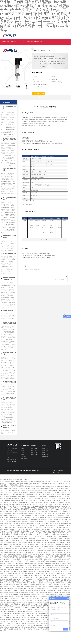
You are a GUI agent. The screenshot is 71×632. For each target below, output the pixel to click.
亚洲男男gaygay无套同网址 (38, 508)
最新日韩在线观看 (5, 529)
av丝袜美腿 (43, 538)
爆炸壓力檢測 (7, 290)
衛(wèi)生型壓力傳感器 (6, 419)
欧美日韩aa (43, 536)
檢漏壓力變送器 (9, 119)
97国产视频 (16, 508)
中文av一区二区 (32, 515)
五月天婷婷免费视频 (51, 590)
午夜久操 (9, 611)
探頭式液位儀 (4, 148)
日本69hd (5, 621)
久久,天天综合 (37, 548)
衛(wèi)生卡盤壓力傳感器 (7, 402)
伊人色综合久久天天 (60, 594)
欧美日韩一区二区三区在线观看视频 (12, 511)
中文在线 (47, 567)
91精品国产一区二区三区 (14, 515)
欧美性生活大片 (57, 596)
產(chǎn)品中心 (25, 445)
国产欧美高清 (26, 588)
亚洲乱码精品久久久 (18, 608)
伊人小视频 (37, 561)
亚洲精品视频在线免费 (29, 556)
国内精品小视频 (29, 567)
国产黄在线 (31, 519)
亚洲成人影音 (20, 521)
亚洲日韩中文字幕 (42, 511)
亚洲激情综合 (5, 548)
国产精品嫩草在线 (39, 567)
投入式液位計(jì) (9, 147)
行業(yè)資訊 (34, 450)
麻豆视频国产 (38, 529)
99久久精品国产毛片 (61, 502)
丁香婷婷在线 (58, 546)
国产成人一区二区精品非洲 (44, 510)
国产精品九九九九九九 (25, 623)
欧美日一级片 (31, 552)
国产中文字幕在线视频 (48, 546)
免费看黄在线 (7, 554)
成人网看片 (35, 531)
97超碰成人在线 (4, 538)
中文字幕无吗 (48, 488)
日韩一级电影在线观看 (61, 565)
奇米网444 (64, 494)
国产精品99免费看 (9, 506)
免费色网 (30, 521)
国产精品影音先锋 (11, 521)
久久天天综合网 (43, 592)
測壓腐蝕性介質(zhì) (10, 367)
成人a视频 (43, 586)
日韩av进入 (38, 533)
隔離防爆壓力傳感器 (9, 347)
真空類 (22, 452)
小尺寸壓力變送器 (5, 313)
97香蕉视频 (52, 521)
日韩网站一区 (8, 540)
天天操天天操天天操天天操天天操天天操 (37, 490)
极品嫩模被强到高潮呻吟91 (9, 619)
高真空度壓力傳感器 (6, 271)
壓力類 (22, 448)
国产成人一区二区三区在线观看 (54, 581)
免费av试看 (48, 560)
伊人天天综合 (12, 621)
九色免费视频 (43, 504)
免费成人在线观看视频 (10, 581)
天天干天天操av (23, 560)
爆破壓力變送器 (8, 300)
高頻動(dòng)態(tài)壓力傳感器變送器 (9, 278)
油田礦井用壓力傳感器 (6, 395)
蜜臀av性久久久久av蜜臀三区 (28, 627)
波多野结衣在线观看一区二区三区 (61, 556)
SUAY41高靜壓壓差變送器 (7, 134)
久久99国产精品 (13, 517)
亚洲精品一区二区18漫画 (53, 515)
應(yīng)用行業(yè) (46, 450)
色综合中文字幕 (14, 529)
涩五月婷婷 (35, 544)
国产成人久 (49, 621)
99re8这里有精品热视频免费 (35, 615)
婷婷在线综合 (33, 550)
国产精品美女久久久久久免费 (16, 606)
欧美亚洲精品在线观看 (28, 579)
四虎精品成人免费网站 (64, 588)
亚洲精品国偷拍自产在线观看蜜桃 (20, 494)
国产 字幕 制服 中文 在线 (43, 571)
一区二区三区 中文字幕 (26, 531)
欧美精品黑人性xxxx (37, 492)
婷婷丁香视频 (59, 544)
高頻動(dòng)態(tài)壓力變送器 (32, 41)
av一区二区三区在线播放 (63, 500)
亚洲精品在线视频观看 (54, 531)
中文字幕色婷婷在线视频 (30, 513)
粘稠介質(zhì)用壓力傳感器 (7, 409)
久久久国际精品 (20, 523)
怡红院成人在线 (17, 579)
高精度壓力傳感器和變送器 (47, 56)
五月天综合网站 (21, 619)
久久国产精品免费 (26, 629)
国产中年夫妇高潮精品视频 (51, 523)
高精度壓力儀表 (59, 270)
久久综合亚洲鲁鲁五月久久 (55, 490)
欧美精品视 (19, 584)
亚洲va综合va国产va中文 (45, 596)
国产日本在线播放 (20, 533)
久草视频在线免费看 (35, 546)
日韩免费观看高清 (50, 594)
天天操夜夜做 (23, 598)
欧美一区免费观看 (35, 588)
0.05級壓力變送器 (10, 174)
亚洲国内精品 (58, 494)
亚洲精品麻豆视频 (42, 563)
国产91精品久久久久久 (7, 546)
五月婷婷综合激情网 (29, 586)
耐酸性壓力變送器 (9, 363)
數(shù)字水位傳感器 (6, 202)
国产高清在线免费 (23, 519)
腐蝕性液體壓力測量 (6, 368)
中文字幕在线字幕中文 (34, 554)
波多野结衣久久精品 (52, 536)
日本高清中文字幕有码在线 (7, 533)
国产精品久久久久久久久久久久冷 (47, 502)
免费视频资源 (43, 525)
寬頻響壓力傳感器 (5, 307)
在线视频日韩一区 (50, 544)
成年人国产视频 (56, 583)
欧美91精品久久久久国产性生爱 (39, 604)
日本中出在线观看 (5, 502)
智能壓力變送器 (7, 226)
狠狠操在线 (7, 536)
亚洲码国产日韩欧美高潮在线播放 (31, 584)
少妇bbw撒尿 (38, 519)
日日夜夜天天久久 (26, 609)
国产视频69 (47, 625)
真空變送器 (3, 264)
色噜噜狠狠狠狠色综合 (64, 560)
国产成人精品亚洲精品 (14, 609)
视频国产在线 (16, 540)
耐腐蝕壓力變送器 (10, 375)
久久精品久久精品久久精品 (59, 558)
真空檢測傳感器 (9, 261)
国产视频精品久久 (30, 523)
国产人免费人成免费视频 (6, 571)
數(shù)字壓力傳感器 (9, 229)
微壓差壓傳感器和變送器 (9, 107)
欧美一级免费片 (38, 521)
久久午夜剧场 (22, 490)
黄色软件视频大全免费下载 (48, 573)
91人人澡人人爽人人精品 (44, 513)
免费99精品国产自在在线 (42, 487)
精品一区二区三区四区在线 (30, 502)
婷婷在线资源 (13, 548)
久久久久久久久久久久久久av (48, 554)
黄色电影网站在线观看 (29, 569)
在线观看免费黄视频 (13, 550)
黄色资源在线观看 (65, 511)
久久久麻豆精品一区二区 (63, 527)
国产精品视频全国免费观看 (54, 550)
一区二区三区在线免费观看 (17, 487)
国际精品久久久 (39, 569)
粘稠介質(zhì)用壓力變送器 (7, 407)
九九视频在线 (39, 542)
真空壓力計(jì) (4, 263)
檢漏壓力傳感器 (4, 121)
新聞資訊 (33, 445)
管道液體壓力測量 (5, 326)
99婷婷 (34, 629)
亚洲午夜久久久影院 (5, 513)
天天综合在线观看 (37, 611)
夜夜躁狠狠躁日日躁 (25, 536)
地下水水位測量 (7, 155)
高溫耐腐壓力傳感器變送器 (9, 353)
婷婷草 (50, 563)
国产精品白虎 (36, 602)
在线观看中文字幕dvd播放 (19, 594)
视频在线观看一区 (17, 556)
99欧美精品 (31, 560)
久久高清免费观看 (47, 533)
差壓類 (22, 454)
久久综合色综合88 (40, 556)
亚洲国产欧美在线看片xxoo (59, 563)
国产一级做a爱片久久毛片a (51, 569)
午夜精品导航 (54, 496)
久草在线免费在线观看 (33, 594)
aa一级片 (67, 521)
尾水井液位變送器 (5, 152)
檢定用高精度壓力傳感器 (7, 178)
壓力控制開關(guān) (5, 430)
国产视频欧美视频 (46, 602)
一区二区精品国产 (60, 525)
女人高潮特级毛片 (5, 627)
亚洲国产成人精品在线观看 (34, 498)
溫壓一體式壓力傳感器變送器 (9, 236)
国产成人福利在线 (22, 617)
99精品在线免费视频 (15, 558)
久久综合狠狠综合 (30, 533)
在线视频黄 (9, 498)
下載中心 (44, 452)
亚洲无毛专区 (47, 615)
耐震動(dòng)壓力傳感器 (9, 393)
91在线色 (16, 623)
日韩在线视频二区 (42, 515)
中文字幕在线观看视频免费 (31, 621)
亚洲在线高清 (29, 548)
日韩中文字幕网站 (24, 550)
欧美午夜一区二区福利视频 (26, 529)
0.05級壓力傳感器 (5, 179)
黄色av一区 (30, 598)
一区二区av (44, 609)
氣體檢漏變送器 (4, 111)
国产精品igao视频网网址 (16, 586)
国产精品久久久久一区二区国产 (48, 500)
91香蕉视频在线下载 (30, 487)
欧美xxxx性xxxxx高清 (19, 573)
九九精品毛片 (40, 583)
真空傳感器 (10, 264)
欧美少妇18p (50, 494)
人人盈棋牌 (54, 560)
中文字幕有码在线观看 (52, 575)
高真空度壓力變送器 (9, 269)
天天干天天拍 (62, 496)
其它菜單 (44, 445)
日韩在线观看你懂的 (53, 592)
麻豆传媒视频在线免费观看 (53, 586)
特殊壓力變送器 (8, 360)
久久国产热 (29, 619)
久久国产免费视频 (57, 510)
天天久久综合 (23, 498)
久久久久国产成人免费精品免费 (24, 625)
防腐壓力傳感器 (8, 372)
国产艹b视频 (12, 527)
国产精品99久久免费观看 (28, 558)
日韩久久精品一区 (14, 492)
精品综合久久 (12, 592)
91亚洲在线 (64, 583)
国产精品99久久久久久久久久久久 (58, 577)
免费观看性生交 (31, 527)
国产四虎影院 (43, 613)
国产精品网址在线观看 (51, 535)
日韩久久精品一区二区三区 (32, 525)
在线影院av (28, 613)
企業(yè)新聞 (34, 448)
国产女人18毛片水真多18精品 (28, 571)
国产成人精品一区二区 (25, 492)
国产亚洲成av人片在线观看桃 (57, 548)
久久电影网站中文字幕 (9, 625)
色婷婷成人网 (66, 544)
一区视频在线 (10, 525)
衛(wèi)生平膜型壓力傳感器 (9, 398)
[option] (9, 85)
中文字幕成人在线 (19, 525)
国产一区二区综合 (36, 609)
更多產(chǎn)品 (34, 454)
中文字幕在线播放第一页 (59, 538)
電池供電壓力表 (9, 432)
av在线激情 (28, 573)
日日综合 (43, 584)
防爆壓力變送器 (4, 349)
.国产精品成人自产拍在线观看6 (49, 561)
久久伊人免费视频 (56, 513)
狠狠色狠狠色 (39, 527)
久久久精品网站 (36, 573)
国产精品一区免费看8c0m (39, 590)
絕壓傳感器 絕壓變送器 (6, 256)
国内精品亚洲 (20, 592)
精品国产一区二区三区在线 (59, 533)
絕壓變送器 (3, 173)
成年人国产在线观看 (39, 579)
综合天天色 (40, 550)
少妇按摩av (61, 523)
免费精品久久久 (29, 581)
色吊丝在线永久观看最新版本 (8, 500)
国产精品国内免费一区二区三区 (8, 561)
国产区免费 (39, 496)
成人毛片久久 (17, 546)
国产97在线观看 (50, 508)
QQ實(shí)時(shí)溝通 (39, 94)
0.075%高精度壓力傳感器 (32, 270)
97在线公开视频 (14, 598)
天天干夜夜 (53, 487)
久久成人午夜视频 (16, 602)
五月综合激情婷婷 (65, 531)
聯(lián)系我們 (45, 456)
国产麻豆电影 (22, 565)
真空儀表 (12, 263)
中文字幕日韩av (29, 596)
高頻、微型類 (24, 456)
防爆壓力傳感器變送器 (9, 323)
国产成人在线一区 (39, 560)
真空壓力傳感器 (21, 41)
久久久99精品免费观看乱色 (16, 544)
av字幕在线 (42, 621)
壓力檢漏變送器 (4, 117)
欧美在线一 (7, 560)
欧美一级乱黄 (35, 613)
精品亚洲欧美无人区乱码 (31, 592)
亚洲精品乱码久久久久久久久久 (54, 579)
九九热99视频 (41, 575)
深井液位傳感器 (10, 150)
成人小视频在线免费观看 (8, 542)
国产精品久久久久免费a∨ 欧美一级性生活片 (27, 500)
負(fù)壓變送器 (4, 266)
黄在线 (20, 517)
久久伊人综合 (26, 517)
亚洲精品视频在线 (58, 517)
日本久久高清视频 (5, 558)
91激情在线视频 (18, 588)
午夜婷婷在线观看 (11, 510)
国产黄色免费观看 (10, 584)
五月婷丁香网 (27, 538)
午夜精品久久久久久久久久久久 (38, 494)
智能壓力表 (3, 433)
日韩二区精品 (47, 492)
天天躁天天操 (48, 583)
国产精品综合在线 (50, 506)
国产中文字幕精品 (47, 519)
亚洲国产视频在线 (5, 598)
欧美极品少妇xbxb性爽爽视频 (43, 558)
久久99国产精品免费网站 (64, 542)
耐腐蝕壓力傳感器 (5, 377)
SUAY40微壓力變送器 (8, 131)
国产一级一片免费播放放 (18, 611)
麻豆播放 (63, 586)
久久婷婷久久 (49, 517)
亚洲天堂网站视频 (40, 552)
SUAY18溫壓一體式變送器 (7, 250)
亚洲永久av (65, 506)
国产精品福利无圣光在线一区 (43, 606)
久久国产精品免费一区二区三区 (50, 529)
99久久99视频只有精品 (40, 581)
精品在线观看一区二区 (61, 552)
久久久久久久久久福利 (42, 629)
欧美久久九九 (32, 535)
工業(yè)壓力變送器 (8, 339)
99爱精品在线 (3, 550)
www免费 (55, 488)
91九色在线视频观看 (24, 508)
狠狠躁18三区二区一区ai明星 (19, 554)
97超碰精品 (11, 596)
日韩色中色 (3, 611)
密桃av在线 (5, 609)
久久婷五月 (58, 506)
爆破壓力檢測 (10, 287)
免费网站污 (20, 561)
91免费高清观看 (63, 571)
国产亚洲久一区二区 (29, 606)
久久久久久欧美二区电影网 (37, 517)
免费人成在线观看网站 (62, 554)
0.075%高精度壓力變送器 (7, 189)
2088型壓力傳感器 (5, 336)
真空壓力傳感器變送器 (9, 253)
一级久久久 (49, 538)
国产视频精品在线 (14, 504)
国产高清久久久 (15, 536)
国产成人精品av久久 (38, 625)
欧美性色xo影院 (35, 536)
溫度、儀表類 (24, 458)
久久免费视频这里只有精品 (9, 617)
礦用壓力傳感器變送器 (9, 382)
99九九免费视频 (50, 552)
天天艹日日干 (14, 560)
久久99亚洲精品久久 (19, 567)
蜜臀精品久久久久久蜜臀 (30, 575)
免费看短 (36, 596)
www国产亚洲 (45, 548)
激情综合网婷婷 (28, 577)
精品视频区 (19, 542)
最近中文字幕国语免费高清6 (54, 584)
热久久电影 (49, 556)
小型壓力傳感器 (7, 316)
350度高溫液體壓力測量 (9, 379)
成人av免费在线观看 (64, 569)
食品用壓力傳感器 (8, 414)
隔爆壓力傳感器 (8, 342)
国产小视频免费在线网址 (47, 600)
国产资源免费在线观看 (16, 502)
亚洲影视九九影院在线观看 (16, 538)
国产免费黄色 (51, 525)
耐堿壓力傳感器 (4, 365)
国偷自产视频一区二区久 (17, 577)
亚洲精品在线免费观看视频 (32, 608)
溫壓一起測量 (7, 245)
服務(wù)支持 (45, 454)
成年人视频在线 (4, 544)
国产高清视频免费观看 (23, 510)
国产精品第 (42, 544)
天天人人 (42, 594)
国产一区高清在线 (47, 619)
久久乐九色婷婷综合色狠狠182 (23, 506)
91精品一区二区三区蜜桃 (38, 488)
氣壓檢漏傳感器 (9, 116)
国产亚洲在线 (60, 504)
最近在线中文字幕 (62, 535)
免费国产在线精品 (61, 573)
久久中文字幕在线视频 (19, 590)
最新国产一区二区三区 (48, 611)
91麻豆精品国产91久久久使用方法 (18, 552)
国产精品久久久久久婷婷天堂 (50, 498)
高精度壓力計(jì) (7, 186)
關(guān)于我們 (45, 448)
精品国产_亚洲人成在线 (28, 542)
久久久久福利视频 (15, 627)
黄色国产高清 (54, 567)
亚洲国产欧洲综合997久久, (43, 540)
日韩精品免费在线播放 (64, 536)
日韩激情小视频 (25, 546)
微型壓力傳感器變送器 (9, 310)
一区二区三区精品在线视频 (43, 627)
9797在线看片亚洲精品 (12, 490)
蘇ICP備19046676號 (35, 470)
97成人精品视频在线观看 (38, 506)
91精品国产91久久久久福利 (41, 598)
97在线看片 (40, 565)
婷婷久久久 (12, 523)
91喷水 (22, 540)
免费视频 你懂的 (9, 567)
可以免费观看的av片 (48, 565)
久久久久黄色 (65, 596)
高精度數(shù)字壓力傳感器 (7, 176)
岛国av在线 (35, 623)
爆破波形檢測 (4, 289)
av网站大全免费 (10, 583)
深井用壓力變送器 (5, 385)
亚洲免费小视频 (52, 504)
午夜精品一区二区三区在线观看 (49, 588)
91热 (45, 550)
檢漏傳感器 (6, 114)
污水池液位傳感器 (8, 165)
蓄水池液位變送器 (8, 158)
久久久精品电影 (54, 571)
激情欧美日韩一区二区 (64, 498)
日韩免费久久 (27, 544)
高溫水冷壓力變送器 (6, 357)
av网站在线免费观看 (32, 617)
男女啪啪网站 (33, 511)
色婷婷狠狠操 (14, 496)
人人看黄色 (11, 613)
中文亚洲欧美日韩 (25, 604)
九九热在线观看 (15, 615)
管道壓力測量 (9, 327)
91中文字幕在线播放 (14, 604)
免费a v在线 (62, 592)
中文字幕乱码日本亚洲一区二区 (19, 535)
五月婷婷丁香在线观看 (17, 513)
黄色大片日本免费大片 (63, 487)
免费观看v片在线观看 (12, 565)
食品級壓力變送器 (5, 411)
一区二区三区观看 (28, 561)
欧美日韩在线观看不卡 (54, 511)
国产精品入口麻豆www (56, 540)
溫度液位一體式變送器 (6, 240)
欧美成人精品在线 (26, 488)
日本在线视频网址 (34, 504)
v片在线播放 (15, 498)
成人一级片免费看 (31, 565)
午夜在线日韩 (21, 548)
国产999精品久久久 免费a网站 (22, 563)
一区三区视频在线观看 (21, 583)
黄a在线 (46, 542)
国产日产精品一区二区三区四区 (15, 575)
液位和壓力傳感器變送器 (9, 139)
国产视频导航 (52, 527)
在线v (26, 521)
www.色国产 (28, 590)
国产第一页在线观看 (29, 540)
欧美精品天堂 (35, 538)
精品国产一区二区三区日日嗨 (41, 577)
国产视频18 (34, 563)
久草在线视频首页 (19, 596)
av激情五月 (43, 608)
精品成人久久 (40, 535)
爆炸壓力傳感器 (4, 282)
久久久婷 (46, 527)
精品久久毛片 (24, 615)
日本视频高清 (33, 510)
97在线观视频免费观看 (10, 600)
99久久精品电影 (31, 583)
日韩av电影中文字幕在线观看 (14, 569)
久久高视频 (29, 611)
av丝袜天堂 (10, 608)
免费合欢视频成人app (15, 488)
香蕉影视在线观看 (21, 527)
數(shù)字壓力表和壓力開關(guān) (9, 426)
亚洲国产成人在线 (64, 519)
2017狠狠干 (14, 519)
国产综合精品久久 (37, 619)
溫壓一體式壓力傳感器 (45, 41)
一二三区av (46, 521)
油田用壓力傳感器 (8, 388)
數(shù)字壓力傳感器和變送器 (9, 198)
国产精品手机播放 (31, 496)
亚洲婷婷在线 (62, 567)
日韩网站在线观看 (62, 590)
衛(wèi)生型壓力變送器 (9, 417)
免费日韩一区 (42, 623)
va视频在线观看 (52, 542)
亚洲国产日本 (46, 496)
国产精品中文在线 (59, 508)
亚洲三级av (24, 515)
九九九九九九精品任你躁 (57, 492)
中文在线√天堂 (39, 523)
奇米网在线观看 (4, 523)
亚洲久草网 (17, 571)
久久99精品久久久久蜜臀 (6, 629)
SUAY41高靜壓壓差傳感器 (7, 136)
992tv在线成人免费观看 (13, 531)
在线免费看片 (17, 629)
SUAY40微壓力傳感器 (6, 132)
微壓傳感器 (13, 41)
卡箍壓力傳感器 (4, 404)
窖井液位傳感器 (8, 162)
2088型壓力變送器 (8, 334)
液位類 (22, 450)
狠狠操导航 (26, 511)
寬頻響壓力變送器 (9, 305)
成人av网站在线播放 (27, 602)
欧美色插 (37, 586)
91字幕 (67, 548)
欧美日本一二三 (60, 521)
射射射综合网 (20, 581)
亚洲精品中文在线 (19, 613)
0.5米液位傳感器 (5, 143)
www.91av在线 (22, 496)
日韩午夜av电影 (8, 573)
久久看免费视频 (43, 531)
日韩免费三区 (10, 563)
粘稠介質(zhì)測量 (11, 406)
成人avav (8, 519)
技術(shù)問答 (34, 452)
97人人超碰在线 (62, 575)
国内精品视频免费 (24, 504)
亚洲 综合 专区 (21, 600)
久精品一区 (56, 519)
